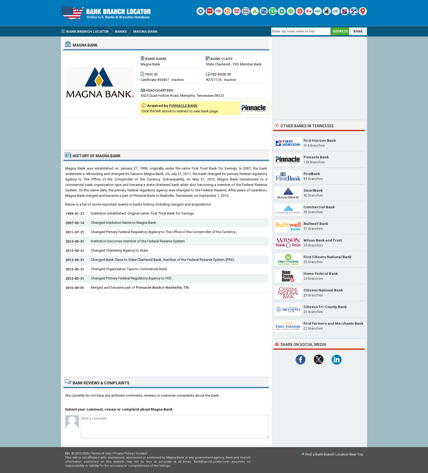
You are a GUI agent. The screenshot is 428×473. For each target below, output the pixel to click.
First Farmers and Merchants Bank (333, 323)
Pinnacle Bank (148, 287)
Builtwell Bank (316, 224)
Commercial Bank (319, 207)
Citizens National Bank (323, 290)
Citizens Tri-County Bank (325, 307)
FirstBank (312, 174)
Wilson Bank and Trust (323, 240)
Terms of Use (101, 453)
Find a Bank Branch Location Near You (334, 454)
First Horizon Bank (320, 140)
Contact (141, 453)
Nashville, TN (177, 287)
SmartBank (313, 190)
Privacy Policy (123, 453)
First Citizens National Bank (327, 257)
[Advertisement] (166, 131)
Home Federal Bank (321, 274)
